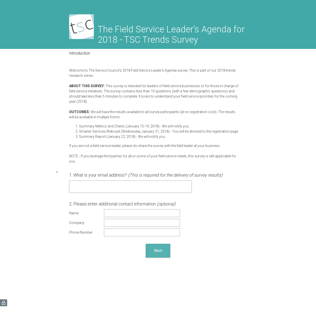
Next (158, 250)
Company (76, 223)
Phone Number (81, 232)
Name (74, 213)
